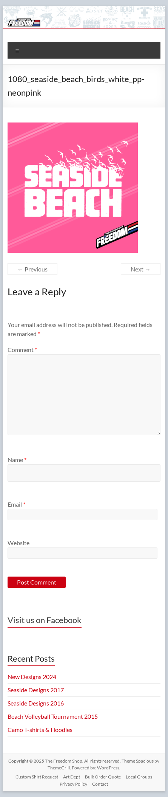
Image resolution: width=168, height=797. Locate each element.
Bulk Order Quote (103, 777)
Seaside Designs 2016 (36, 703)
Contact (100, 784)
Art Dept (71, 777)
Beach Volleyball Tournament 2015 (53, 716)
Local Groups (139, 777)
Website (18, 542)
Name (17, 459)
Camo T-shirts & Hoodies (40, 729)
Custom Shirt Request (36, 777)
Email (16, 504)
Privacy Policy (73, 784)
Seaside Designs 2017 (36, 689)
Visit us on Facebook (45, 620)
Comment (22, 349)
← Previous (32, 269)
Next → (141, 269)
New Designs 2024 (32, 676)
